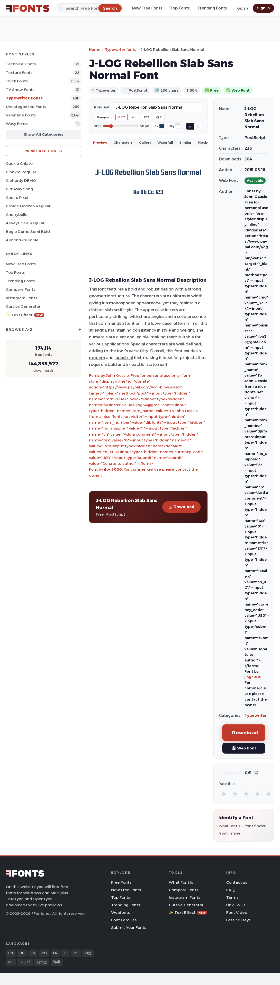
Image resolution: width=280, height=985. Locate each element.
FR (55, 953)
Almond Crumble (22, 240)
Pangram (104, 117)
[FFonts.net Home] (28, 8)
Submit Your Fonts (128, 927)
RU (10, 962)
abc (134, 117)
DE (21, 953)
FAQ (230, 890)
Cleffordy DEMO (21, 180)
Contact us (236, 882)
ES (33, 953)
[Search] (89, 8)
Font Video (236, 912)
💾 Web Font (244, 748)
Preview (100, 142)
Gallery (145, 142)
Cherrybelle (16, 214)
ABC (121, 117)
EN (10, 953)
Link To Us (235, 905)
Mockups (205, 142)
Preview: (102, 107)
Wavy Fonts (17, 123)
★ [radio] (224, 793)
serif (118, 309)
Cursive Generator (23, 306)
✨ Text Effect (25, 315)
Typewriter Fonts (24, 98)
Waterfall (165, 142)
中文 (88, 953)
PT (75, 953)
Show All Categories (43, 134)
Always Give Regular (25, 223)
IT (65, 953)
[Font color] (162, 126)
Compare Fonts (20, 289)
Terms (232, 897)
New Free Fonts (147, 8)
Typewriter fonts (120, 49)
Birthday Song (19, 189)
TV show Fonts (20, 89)
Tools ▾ (241, 8)
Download (181, 507)
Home (94, 49)
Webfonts (120, 912)
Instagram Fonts (21, 298)
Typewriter (255, 715)
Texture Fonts (19, 72)
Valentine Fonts (21, 115)
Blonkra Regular (21, 172)
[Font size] (120, 126)
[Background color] (178, 126)
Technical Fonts (21, 64)
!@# (158, 117)
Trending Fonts (212, 8)
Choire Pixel (17, 197)
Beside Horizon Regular (28, 206)
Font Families (124, 920)
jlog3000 (113, 469)
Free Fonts (121, 882)
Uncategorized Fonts (26, 106)
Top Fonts (180, 8)
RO (44, 953)
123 (146, 117)
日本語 (42, 962)
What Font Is (181, 882)
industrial (124, 357)
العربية (25, 962)
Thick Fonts (17, 81)
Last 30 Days (238, 920)
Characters (123, 142)
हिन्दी (56, 962)
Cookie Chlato (19, 163)
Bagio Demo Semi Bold (28, 231)
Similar (185, 142)
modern (97, 357)
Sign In (263, 8)
